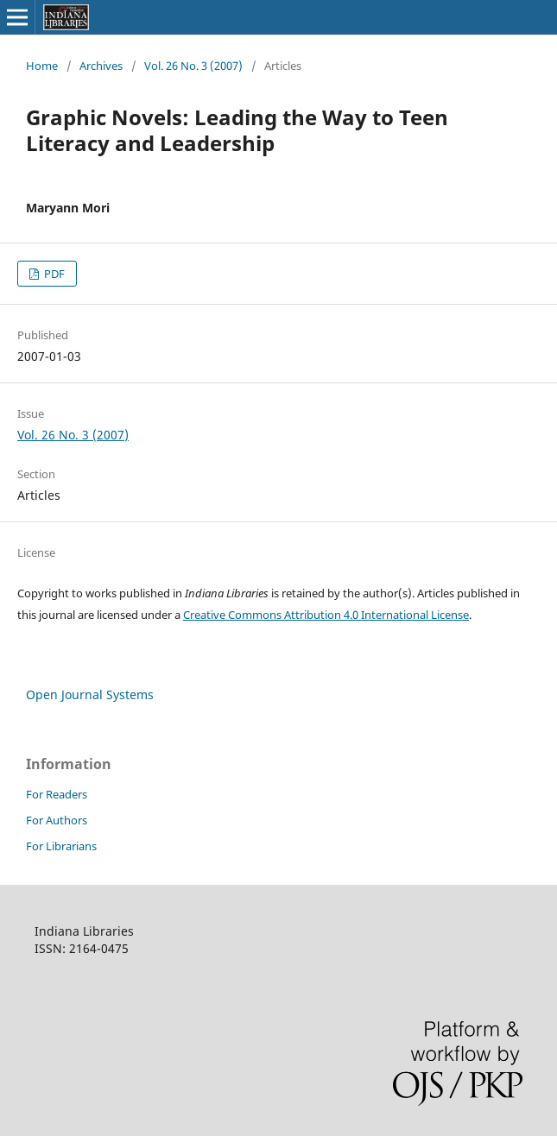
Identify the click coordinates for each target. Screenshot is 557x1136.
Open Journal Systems (90, 694)
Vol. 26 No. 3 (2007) (193, 65)
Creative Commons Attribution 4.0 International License (326, 614)
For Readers (56, 794)
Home (42, 65)
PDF (53, 273)
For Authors (56, 820)
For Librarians (61, 846)
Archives (101, 65)
